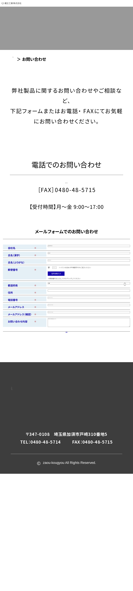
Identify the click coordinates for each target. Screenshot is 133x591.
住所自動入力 (56, 294)
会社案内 (27, 478)
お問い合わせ (32, 500)
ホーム (25, 468)
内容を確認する (66, 407)
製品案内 (27, 489)
